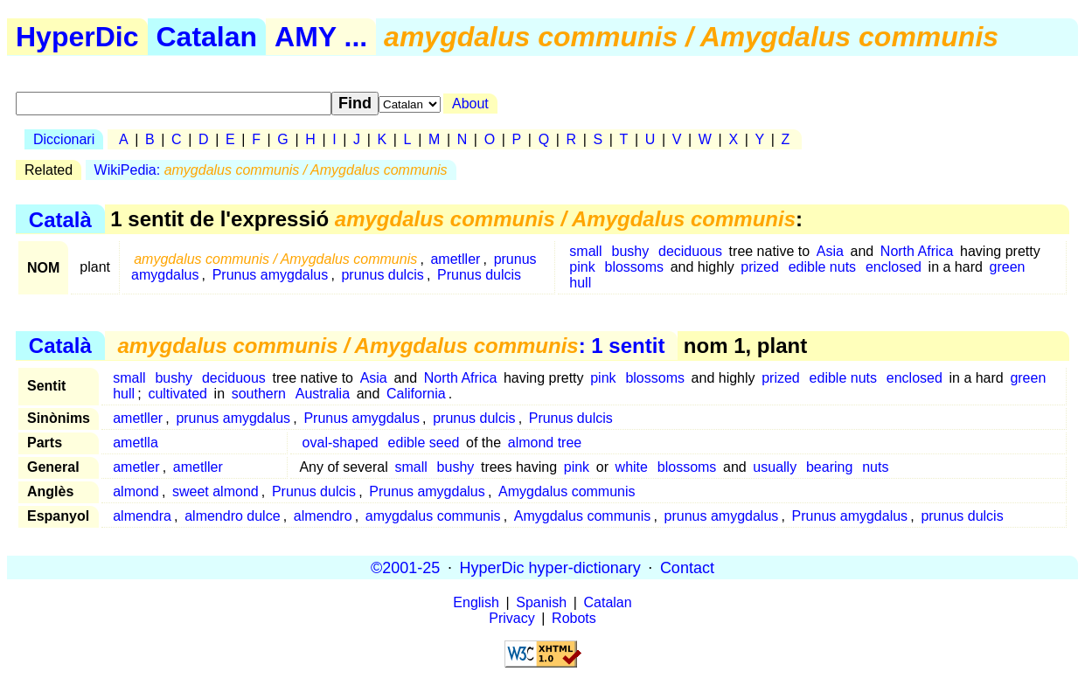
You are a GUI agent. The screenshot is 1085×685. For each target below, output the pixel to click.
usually (774, 467)
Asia (830, 251)
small (585, 251)
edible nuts (822, 266)
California (416, 393)
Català (60, 219)
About (470, 103)
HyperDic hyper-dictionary (550, 567)
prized (760, 266)
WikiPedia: (271, 170)
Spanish (541, 602)
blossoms (634, 266)
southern (259, 393)
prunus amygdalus (233, 418)
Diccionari (63, 139)
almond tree (545, 442)
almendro (323, 516)
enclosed (894, 266)
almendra (142, 516)
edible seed (424, 442)
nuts (875, 467)
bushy (630, 251)
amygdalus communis (433, 516)
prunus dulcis (382, 274)
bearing (829, 467)
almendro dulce (232, 516)
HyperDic (77, 36)
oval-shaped (341, 442)
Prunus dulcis (479, 274)
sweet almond (215, 491)
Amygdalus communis (567, 491)
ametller (455, 259)
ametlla (135, 442)
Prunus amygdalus (270, 274)
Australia (323, 393)
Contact (687, 567)
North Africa (917, 251)
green (1008, 266)
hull (580, 282)
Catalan (207, 36)
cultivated (177, 393)
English (475, 602)
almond (135, 491)
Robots (574, 618)
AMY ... (321, 36)
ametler (136, 467)
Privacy (511, 618)
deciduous (690, 251)
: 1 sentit (390, 345)
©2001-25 (405, 567)
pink (582, 266)
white (632, 467)
